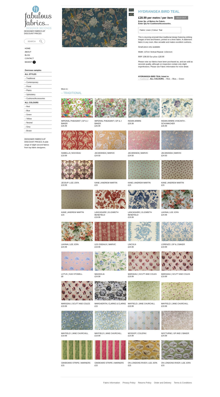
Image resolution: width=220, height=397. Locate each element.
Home (27, 48)
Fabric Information (111, 383)
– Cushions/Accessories (35, 98)
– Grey (27, 127)
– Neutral (28, 123)
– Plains (28, 90)
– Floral (28, 86)
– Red (27, 106)
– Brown (28, 131)
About (28, 52)
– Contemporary (31, 82)
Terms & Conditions (183, 383)
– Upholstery (30, 94)
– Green (28, 115)
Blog (27, 55)
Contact (29, 58)
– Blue (27, 111)
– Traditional (30, 78)
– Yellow (28, 119)
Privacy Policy (129, 383)
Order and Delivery (162, 383)
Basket (29, 62)
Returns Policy (144, 383)
